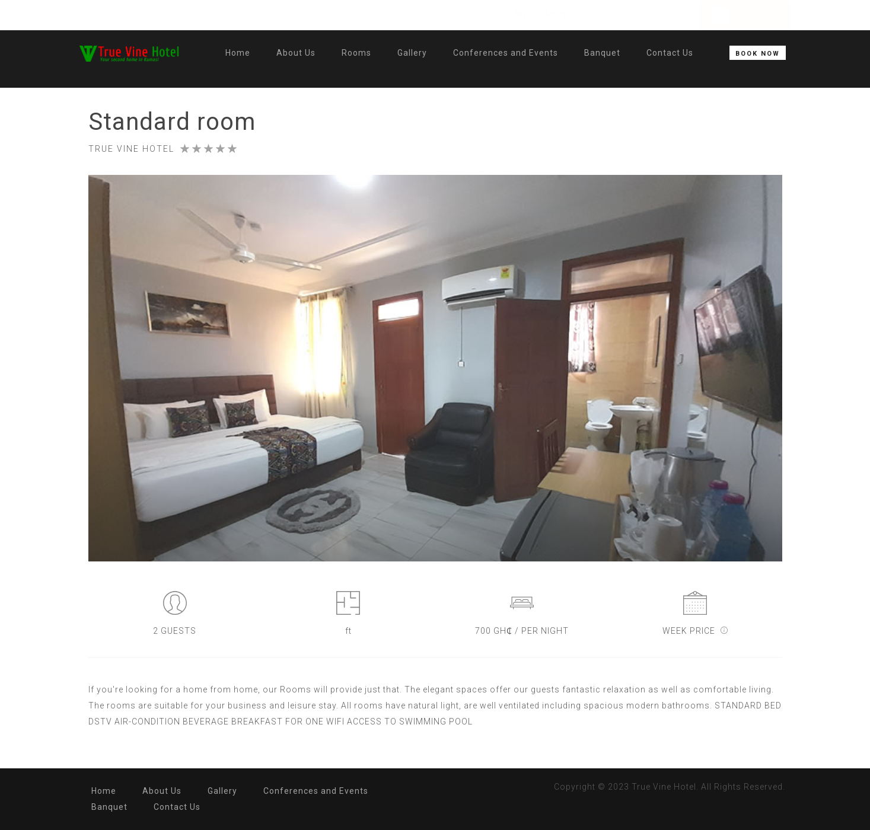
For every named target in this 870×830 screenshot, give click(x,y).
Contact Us (669, 53)
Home (237, 53)
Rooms (356, 53)
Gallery (412, 53)
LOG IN (747, 20)
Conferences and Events (505, 53)
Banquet (602, 53)
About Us (296, 53)
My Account (757, 11)
